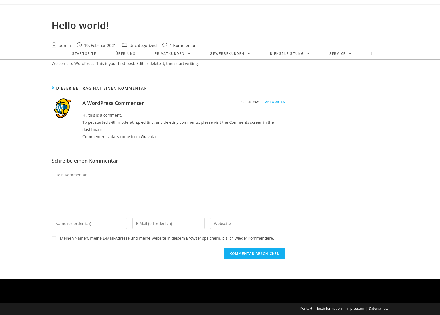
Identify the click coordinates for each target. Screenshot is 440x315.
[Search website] (369, 53)
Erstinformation (329, 308)
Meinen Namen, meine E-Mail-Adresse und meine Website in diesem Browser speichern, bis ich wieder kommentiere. (167, 238)
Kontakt (306, 308)
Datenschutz (378, 308)
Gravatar (149, 136)
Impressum (355, 308)
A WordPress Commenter (113, 103)
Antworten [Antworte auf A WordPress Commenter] (275, 102)
